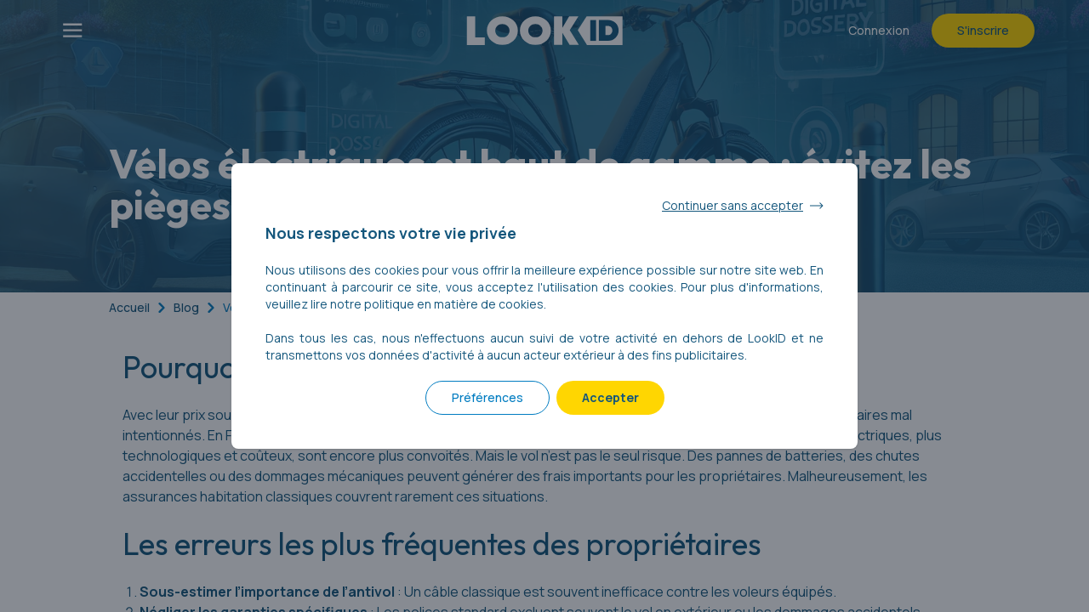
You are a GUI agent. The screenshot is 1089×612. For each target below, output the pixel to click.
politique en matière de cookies (454, 304)
